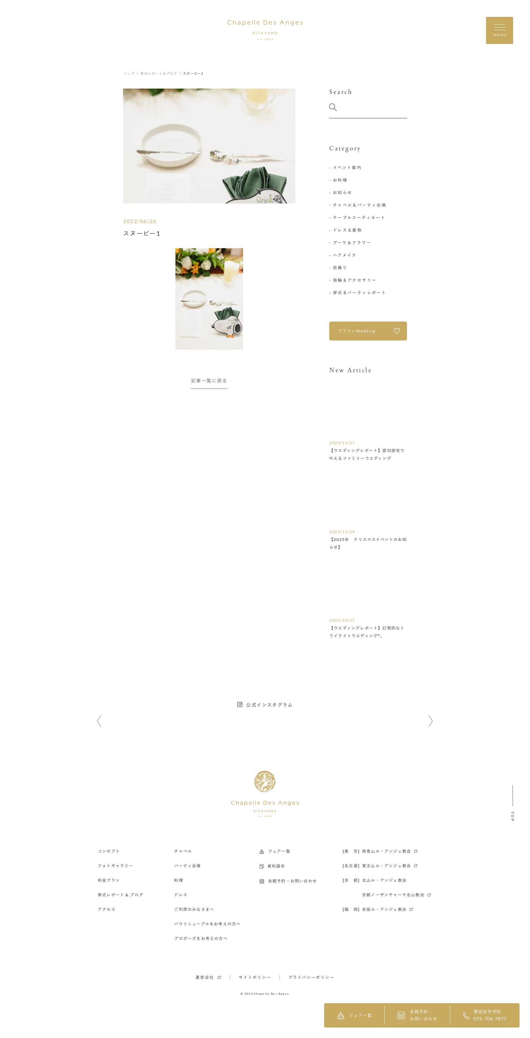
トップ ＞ (132, 73)
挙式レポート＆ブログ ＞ (161, 73)
